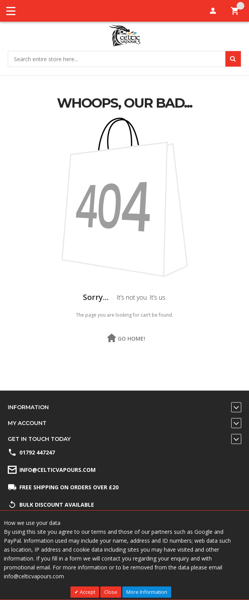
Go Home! (131, 338)
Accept (87, 591)
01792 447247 (37, 452)
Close (110, 591)
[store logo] (124, 36)
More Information (146, 591)
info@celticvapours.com (57, 469)
